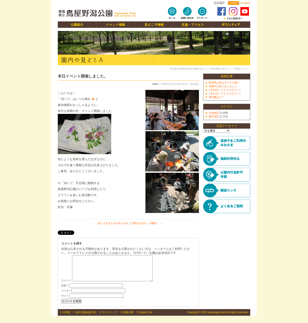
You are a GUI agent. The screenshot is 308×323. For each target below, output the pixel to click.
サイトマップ (109, 317)
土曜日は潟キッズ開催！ (146, 223)
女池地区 (214, 112)
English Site (146, 317)
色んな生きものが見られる (112, 223)
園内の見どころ (201, 69)
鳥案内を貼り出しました (223, 86)
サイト (65, 300)
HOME (66, 317)
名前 (64, 290)
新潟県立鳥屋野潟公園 (181, 69)
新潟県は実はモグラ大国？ (224, 82)
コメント (66, 285)
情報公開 (128, 317)
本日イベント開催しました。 (236, 69)
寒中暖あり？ (216, 97)
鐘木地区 (216, 69)
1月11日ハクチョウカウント (225, 93)
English (245, 2)
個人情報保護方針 (86, 317)
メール (66, 295)
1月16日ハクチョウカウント (225, 89)
